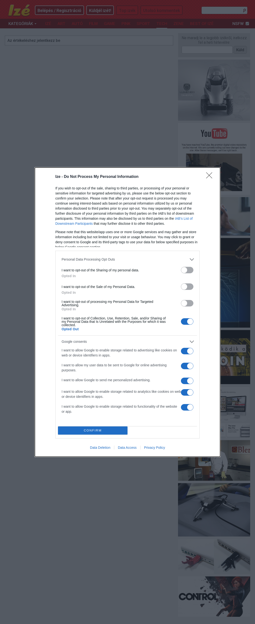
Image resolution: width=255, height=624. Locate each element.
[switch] (187, 270)
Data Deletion (100, 447)
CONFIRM (93, 430)
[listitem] (127, 259)
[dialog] (127, 312)
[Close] (210, 176)
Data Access (127, 447)
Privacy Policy (154, 447)
